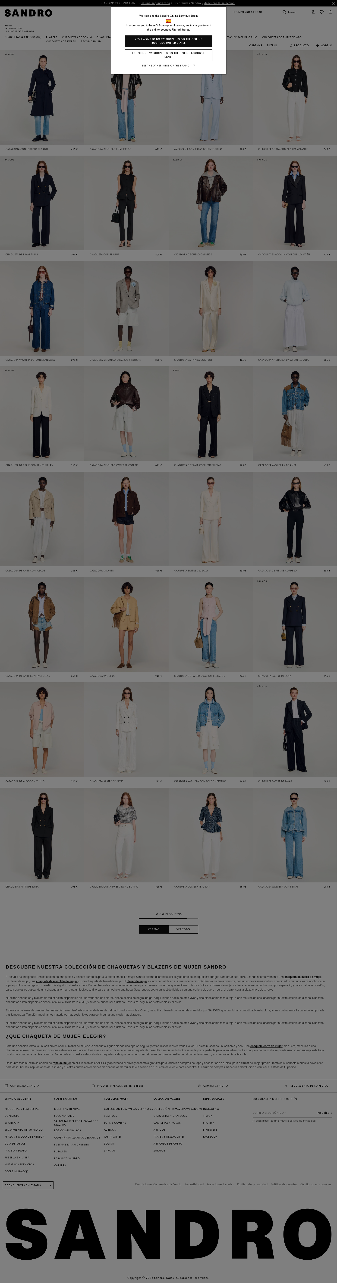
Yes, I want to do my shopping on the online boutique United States (168, 41)
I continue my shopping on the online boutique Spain (168, 55)
